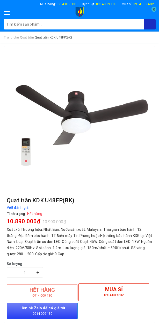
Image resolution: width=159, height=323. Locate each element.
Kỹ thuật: (99, 4)
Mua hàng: (58, 4)
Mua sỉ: (138, 4)
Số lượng (14, 264)
